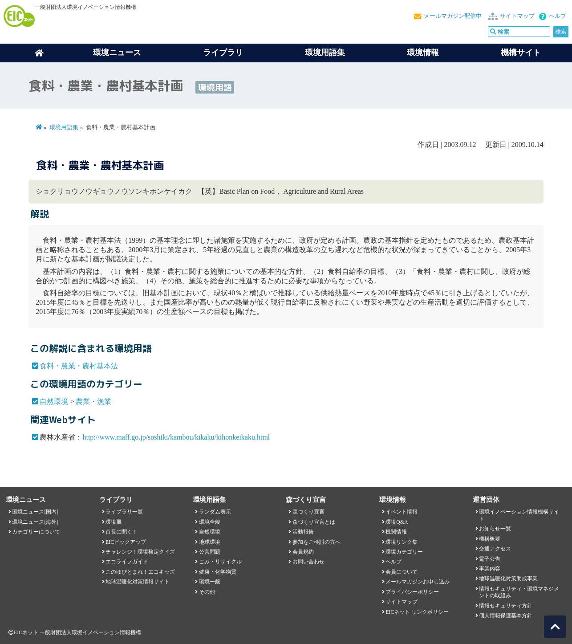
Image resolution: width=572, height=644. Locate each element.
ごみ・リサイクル (220, 561)
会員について (401, 572)
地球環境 (209, 542)
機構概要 (489, 539)
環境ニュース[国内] (35, 512)
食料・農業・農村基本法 (79, 366)
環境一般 (209, 582)
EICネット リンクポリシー (417, 612)
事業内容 (489, 569)
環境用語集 (325, 52)
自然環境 (54, 401)
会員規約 (303, 552)
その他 (207, 592)
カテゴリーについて (36, 532)
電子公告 (489, 559)
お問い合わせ (308, 561)
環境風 (113, 522)
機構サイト (521, 52)
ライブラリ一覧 (124, 512)
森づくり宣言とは (313, 522)
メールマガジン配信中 (453, 16)
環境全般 (209, 522)
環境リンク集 (401, 542)
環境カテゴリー (404, 552)
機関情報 (396, 532)
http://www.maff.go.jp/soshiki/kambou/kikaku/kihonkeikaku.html (176, 437)
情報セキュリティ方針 (505, 606)
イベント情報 (401, 512)
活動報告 (303, 532)
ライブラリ (223, 52)
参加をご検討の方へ (316, 542)
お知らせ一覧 (495, 529)
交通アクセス (495, 549)
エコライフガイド (126, 561)
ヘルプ (557, 16)
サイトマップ (517, 16)
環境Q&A (396, 522)
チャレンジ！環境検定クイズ (140, 552)
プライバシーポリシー (412, 592)
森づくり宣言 (308, 512)
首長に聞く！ (121, 532)
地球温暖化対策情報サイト (137, 582)
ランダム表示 (215, 512)
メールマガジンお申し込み (417, 582)
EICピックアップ (125, 542)
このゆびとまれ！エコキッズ (140, 572)
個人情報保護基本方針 (505, 615)
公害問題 (209, 552)
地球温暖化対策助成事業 (508, 578)
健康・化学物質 (217, 572)
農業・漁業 (93, 401)
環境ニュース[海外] (35, 522)
